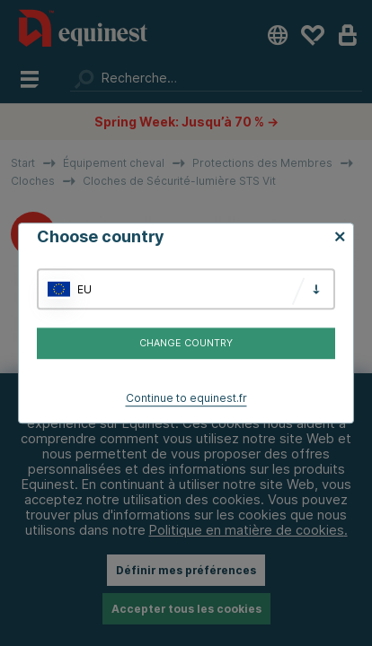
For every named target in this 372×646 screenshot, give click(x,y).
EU (84, 289)
